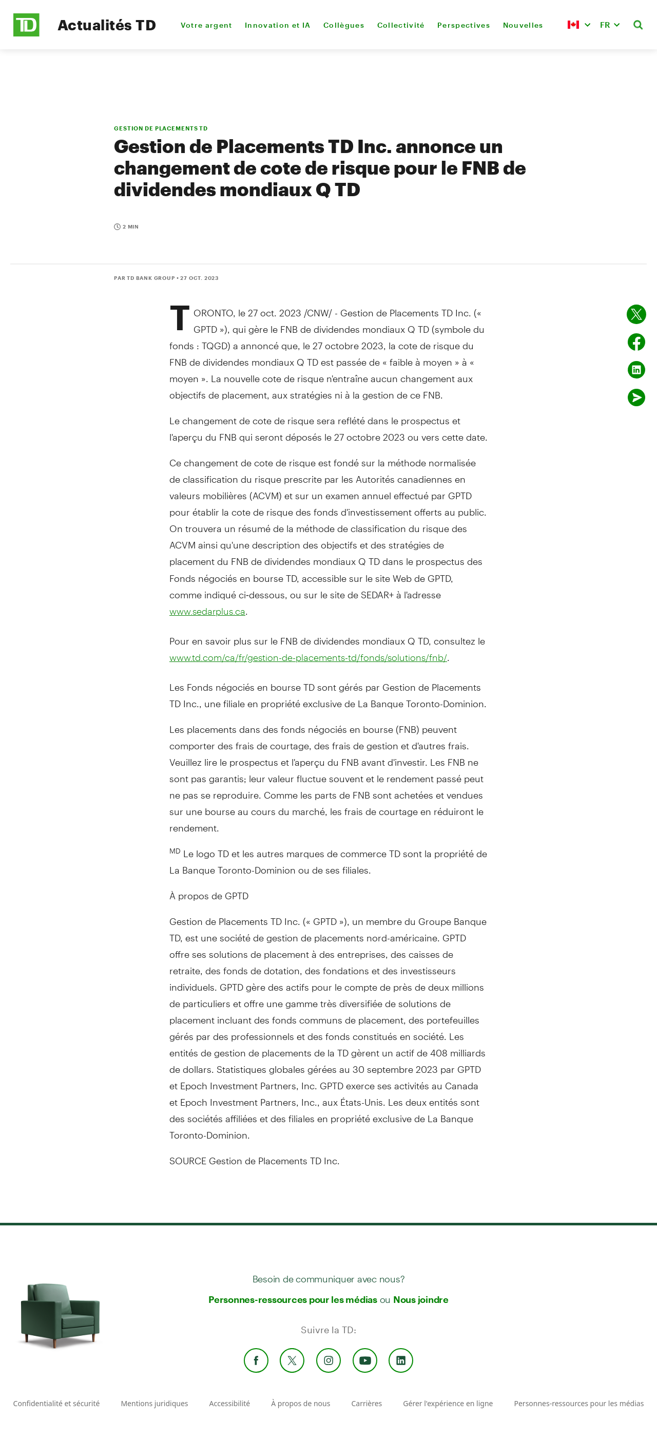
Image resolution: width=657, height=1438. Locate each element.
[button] (579, 24)
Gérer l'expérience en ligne (448, 1403)
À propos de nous (300, 1403)
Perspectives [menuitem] (463, 25)
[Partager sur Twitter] (636, 314)
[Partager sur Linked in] (636, 370)
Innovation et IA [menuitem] (278, 25)
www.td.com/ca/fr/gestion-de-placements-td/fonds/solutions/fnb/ (308, 657)
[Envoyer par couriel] (636, 397)
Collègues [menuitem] (343, 25)
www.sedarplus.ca (207, 611)
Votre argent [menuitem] (207, 25)
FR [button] (605, 24)
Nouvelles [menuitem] (523, 25)
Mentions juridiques (154, 1403)
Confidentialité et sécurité (56, 1403)
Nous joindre (421, 1299)
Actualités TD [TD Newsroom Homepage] (106, 24)
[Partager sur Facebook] (636, 342)
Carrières (366, 1403)
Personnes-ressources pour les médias (292, 1299)
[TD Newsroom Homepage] (26, 34)
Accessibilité (229, 1403)
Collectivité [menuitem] (401, 25)
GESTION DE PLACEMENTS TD (161, 128)
